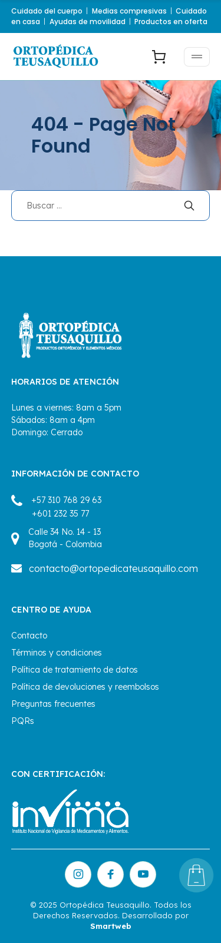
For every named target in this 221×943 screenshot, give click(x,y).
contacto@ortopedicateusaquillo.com (113, 568)
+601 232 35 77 (60, 513)
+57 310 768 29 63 (66, 500)
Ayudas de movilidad (88, 21)
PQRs (22, 721)
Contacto (29, 635)
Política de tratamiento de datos (74, 669)
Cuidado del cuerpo (47, 11)
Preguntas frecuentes (53, 704)
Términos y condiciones (56, 652)
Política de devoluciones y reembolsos (85, 686)
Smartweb (110, 926)
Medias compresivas (129, 11)
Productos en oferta (170, 21)
